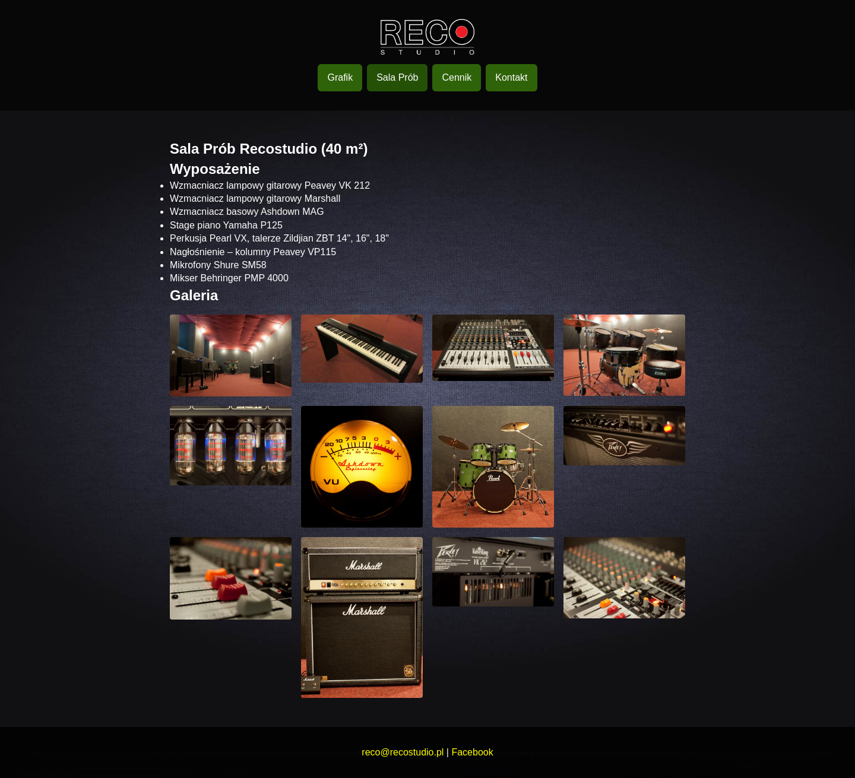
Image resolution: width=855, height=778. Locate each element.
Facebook (472, 752)
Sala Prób (397, 77)
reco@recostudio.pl (403, 752)
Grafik (340, 77)
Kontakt (511, 77)
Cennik (456, 77)
